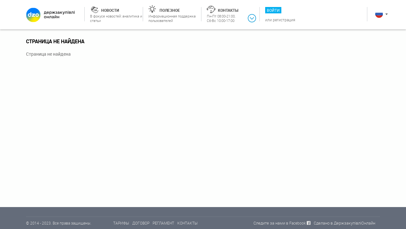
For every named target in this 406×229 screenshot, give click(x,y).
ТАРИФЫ (121, 223)
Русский (379, 14)
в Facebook (296, 223)
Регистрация (284, 19)
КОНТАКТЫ (187, 223)
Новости (110, 10)
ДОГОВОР (140, 223)
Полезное (170, 10)
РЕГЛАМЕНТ (163, 223)
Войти (273, 10)
